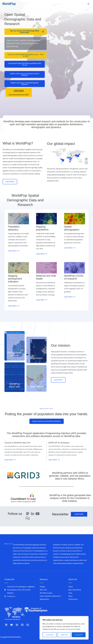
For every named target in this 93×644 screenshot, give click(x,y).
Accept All (78, 635)
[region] (64, 628)
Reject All (64, 635)
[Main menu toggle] (88, 4)
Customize (49, 635)
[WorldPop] (9, 4)
